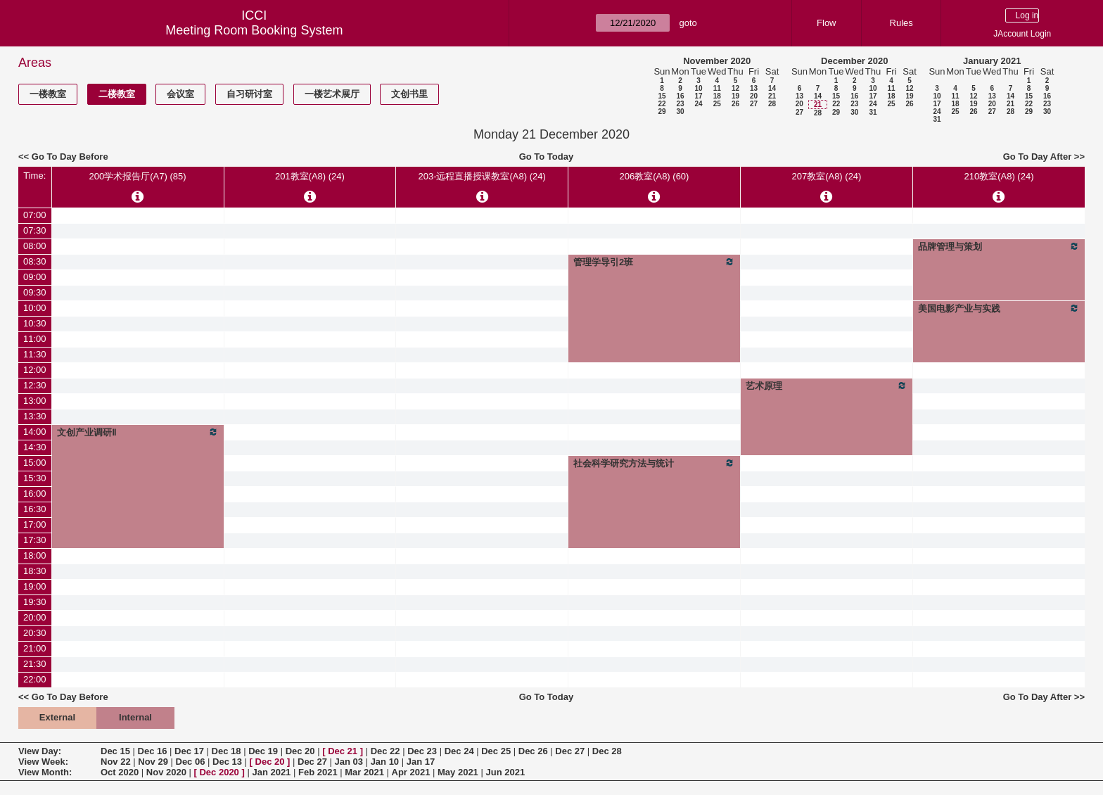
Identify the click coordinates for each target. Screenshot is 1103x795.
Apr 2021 (411, 772)
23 (680, 104)
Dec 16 (152, 751)
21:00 (34, 648)
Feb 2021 (318, 772)
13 (754, 88)
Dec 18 (226, 751)
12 (735, 88)
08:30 (34, 261)
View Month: (45, 772)
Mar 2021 (364, 772)
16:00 (34, 493)
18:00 (34, 555)
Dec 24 (459, 751)
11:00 (34, 338)
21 (772, 96)
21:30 (34, 664)
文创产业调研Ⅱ (138, 432)
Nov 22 (116, 761)
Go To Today (546, 156)
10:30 (34, 323)
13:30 (34, 416)
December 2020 (854, 61)
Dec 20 (300, 751)
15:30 (34, 478)
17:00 (34, 524)
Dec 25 (496, 751)
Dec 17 (189, 751)
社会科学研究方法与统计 (654, 463)
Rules (901, 23)
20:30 (34, 633)
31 (872, 112)
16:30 (34, 509)
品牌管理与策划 (999, 246)
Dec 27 (570, 751)
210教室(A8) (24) (998, 176)
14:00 (34, 431)
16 (680, 96)
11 (717, 88)
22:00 (34, 679)
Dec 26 (533, 751)
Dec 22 (385, 751)
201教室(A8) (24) (310, 176)
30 (680, 111)
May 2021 (458, 772)
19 (735, 96)
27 (754, 104)
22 (661, 104)
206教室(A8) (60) (654, 176)
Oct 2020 (120, 772)
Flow (826, 23)
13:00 (34, 400)
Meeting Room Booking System (254, 30)
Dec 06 (190, 761)
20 (754, 96)
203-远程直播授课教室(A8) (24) (481, 176)
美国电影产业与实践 (999, 308)
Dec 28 (607, 751)
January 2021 (992, 61)
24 (698, 104)
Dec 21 (342, 751)
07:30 (34, 230)
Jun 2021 (505, 772)
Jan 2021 (271, 772)
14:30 (34, 447)
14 (772, 88)
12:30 (34, 385)
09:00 (34, 277)
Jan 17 (421, 761)
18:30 (34, 571)
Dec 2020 (218, 772)
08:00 (34, 246)
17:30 (34, 540)
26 (735, 104)
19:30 (34, 602)
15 (661, 96)
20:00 (34, 617)
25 (717, 104)
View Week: (43, 761)
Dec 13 (227, 761)
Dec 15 (115, 751)
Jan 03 (349, 761)
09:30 (34, 292)
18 (717, 96)
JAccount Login (1022, 34)
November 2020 (717, 61)
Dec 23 (422, 751)
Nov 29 (153, 761)
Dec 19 (263, 751)
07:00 (34, 215)
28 (772, 104)
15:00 (34, 462)
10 (698, 88)
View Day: (39, 751)
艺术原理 (826, 385)
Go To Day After (1037, 156)
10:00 (34, 308)
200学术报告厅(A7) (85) (137, 176)
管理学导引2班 (654, 261)
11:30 (34, 354)
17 (698, 96)
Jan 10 (385, 761)
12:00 (34, 369)
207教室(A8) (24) (826, 176)
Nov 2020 (166, 772)
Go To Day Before (70, 156)
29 (661, 111)
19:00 (34, 586)
